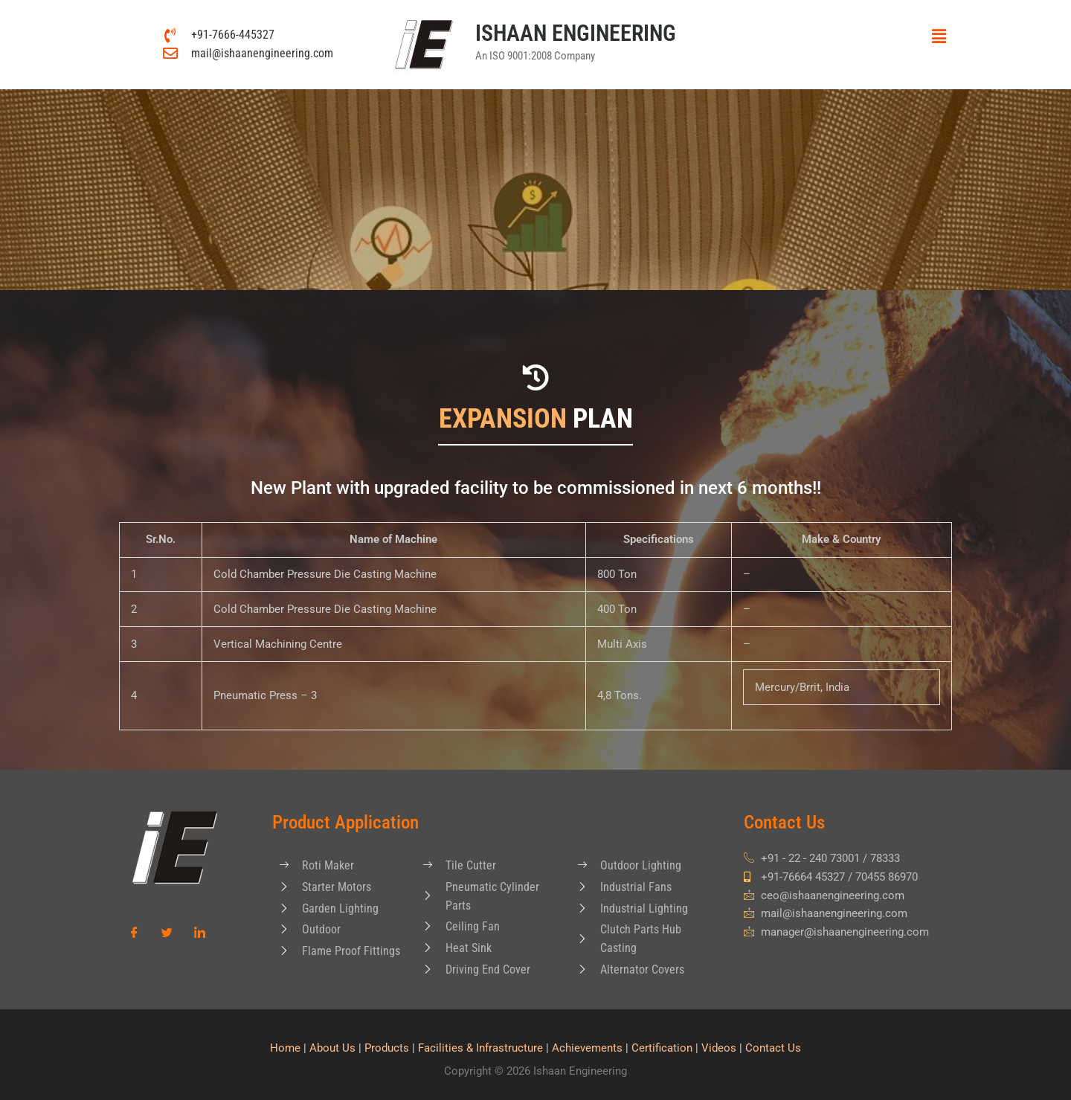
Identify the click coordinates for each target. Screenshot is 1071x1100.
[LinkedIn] (199, 933)
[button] (868, 36)
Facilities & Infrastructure (480, 1048)
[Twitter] (166, 933)
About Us (332, 1048)
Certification (661, 1048)
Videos (718, 1048)
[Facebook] (134, 933)
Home (285, 1048)
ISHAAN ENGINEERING (575, 33)
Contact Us (773, 1048)
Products (386, 1048)
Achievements (587, 1048)
